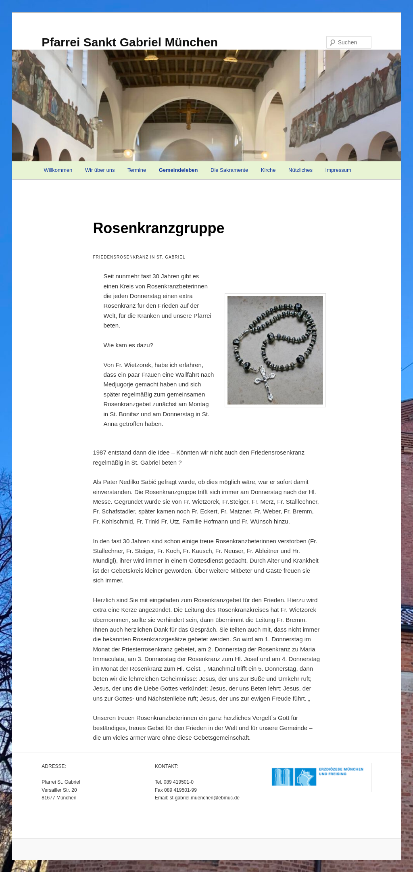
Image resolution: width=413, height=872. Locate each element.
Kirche (268, 170)
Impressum (338, 170)
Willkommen (58, 170)
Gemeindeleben (178, 170)
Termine (136, 170)
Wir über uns (100, 170)
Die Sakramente (229, 170)
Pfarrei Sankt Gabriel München (130, 42)
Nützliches (300, 170)
